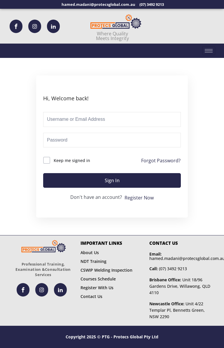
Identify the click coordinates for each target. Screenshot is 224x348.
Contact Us (91, 296)
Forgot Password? (161, 160)
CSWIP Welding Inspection (106, 270)
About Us (89, 252)
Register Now (139, 197)
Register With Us (96, 287)
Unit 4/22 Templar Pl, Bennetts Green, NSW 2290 (177, 310)
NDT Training (93, 261)
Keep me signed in (72, 160)
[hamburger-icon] (208, 50)
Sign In (112, 180)
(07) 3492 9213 (168, 268)
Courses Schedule (98, 279)
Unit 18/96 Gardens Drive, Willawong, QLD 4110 (179, 286)
